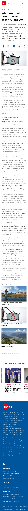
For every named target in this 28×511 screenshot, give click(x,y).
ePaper (5, 485)
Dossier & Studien (8, 478)
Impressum (10, 506)
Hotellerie (6, 471)
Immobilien (20, 485)
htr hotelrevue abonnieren (11, 494)
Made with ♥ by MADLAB (20, 509)
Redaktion (6, 497)
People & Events (15, 474)
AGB (16, 506)
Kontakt (5, 501)
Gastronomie (14, 471)
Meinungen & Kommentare (11, 476)
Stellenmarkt (7, 487)
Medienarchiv (16, 499)
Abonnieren (6, 499)
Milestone (15, 487)
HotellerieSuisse (14, 501)
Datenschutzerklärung (24, 506)
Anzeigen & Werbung (17, 497)
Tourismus (6, 474)
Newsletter (12, 485)
